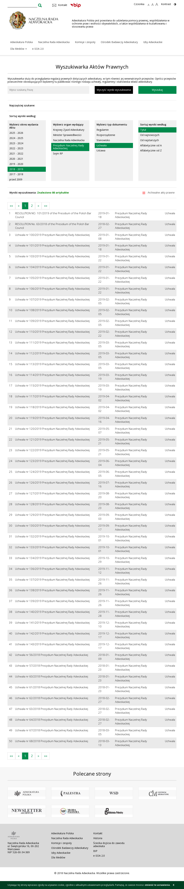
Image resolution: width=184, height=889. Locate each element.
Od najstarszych (149, 140)
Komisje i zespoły (85, 42)
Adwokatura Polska (21, 42)
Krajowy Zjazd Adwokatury (68, 129)
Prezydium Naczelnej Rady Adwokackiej (68, 147)
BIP (95, 851)
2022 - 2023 (16, 148)
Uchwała (101, 145)
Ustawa (100, 150)
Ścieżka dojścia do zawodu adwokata (109, 844)
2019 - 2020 (16, 164)
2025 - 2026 (16, 132)
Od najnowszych (149, 135)
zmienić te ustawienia (157, 884)
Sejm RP (58, 153)
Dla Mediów (18, 48)
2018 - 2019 (16, 169)
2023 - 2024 (16, 143)
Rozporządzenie (105, 135)
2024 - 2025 (16, 138)
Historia (97, 838)
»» (45, 205)
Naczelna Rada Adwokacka (54, 42)
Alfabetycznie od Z (151, 150)
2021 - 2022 (16, 153)
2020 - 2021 (16, 158)
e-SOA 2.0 (38, 48)
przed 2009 (15, 179)
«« (11, 205)
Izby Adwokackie (152, 42)
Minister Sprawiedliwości (67, 135)
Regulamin (102, 129)
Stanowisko (103, 140)
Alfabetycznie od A (151, 145)
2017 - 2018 (16, 174)
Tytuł (143, 129)
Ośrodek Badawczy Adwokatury (119, 42)
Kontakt (97, 833)
